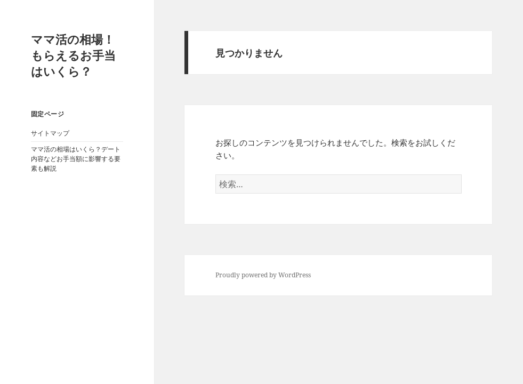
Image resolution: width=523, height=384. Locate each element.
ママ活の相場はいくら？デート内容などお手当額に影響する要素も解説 (75, 159)
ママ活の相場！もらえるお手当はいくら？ (73, 55)
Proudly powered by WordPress (263, 274)
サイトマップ (50, 133)
